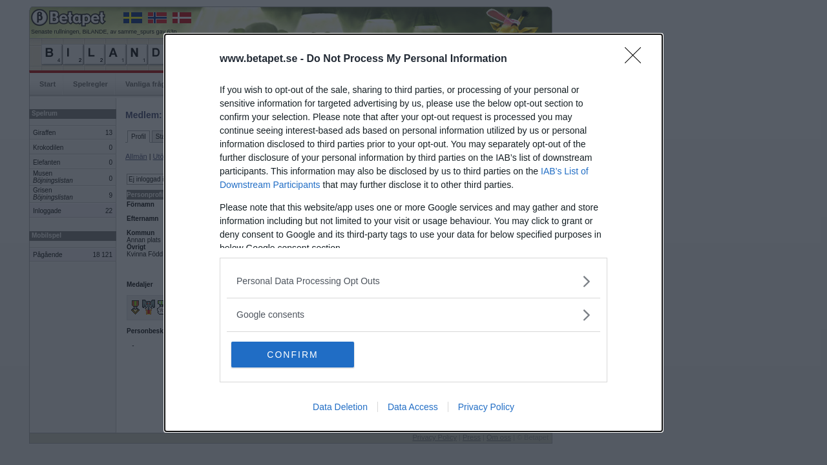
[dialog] (413, 232)
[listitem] (413, 281)
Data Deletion (340, 407)
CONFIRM (292, 354)
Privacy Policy (486, 407)
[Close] (637, 59)
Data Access (413, 407)
